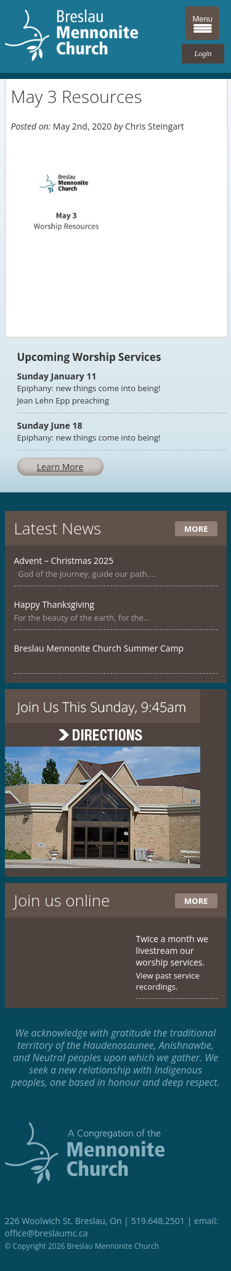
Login (202, 53)
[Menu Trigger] (202, 23)
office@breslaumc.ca (46, 1233)
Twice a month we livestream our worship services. (172, 950)
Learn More (60, 467)
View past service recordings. (168, 981)
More (196, 528)
